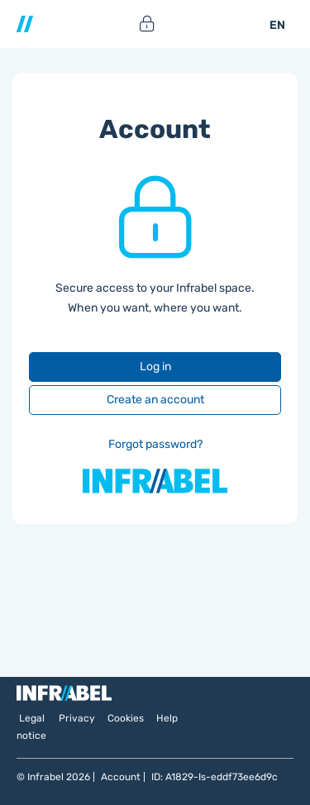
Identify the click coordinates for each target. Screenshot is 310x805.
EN (277, 25)
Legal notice (31, 726)
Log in (155, 367)
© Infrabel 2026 (53, 777)
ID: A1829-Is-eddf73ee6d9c (214, 777)
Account (121, 777)
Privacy (77, 718)
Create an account (155, 400)
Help (167, 718)
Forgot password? (155, 444)
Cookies (125, 718)
